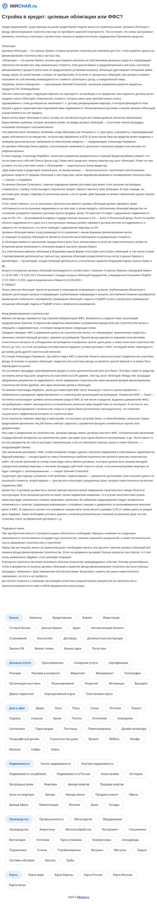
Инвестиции (111, 617)
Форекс (87, 617)
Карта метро (17, 885)
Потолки (115, 708)
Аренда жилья (75, 794)
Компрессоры (101, 840)
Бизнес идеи (72, 648)
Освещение (125, 718)
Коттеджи (135, 774)
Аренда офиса (18, 804)
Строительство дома (64, 739)
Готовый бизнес (20, 628)
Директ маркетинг (21, 694)
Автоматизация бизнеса (107, 628)
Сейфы (35, 749)
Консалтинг (45, 638)
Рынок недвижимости (56, 763)
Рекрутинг (91, 683)
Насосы (50, 860)
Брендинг (141, 683)
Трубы (70, 860)
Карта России (93, 874)
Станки (42, 850)
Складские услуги (86, 662)
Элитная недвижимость (97, 763)
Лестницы (70, 728)
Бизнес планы (44, 648)
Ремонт (137, 708)
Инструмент (110, 829)
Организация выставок (24, 683)
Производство (19, 819)
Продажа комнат (106, 794)
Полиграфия (132, 673)
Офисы (133, 794)
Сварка (142, 850)
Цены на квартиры (21, 794)
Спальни (37, 718)
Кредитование (62, 617)
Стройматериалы (69, 850)
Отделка (14, 718)
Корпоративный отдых (60, 694)
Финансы (35, 617)
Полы (76, 708)
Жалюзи (14, 749)
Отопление (99, 718)
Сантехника (17, 728)
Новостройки (110, 774)
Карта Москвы (122, 874)
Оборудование (112, 819)
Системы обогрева (21, 860)
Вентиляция (17, 840)
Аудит (77, 628)
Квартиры (50, 784)
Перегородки (44, 728)
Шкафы (135, 739)
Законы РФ (16, 648)
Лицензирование (62, 683)
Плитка (77, 718)
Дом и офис (17, 708)
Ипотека (74, 804)
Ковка (55, 749)
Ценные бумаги (51, 628)
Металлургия (83, 819)
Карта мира (36, 874)
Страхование (18, 638)
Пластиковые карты (99, 694)
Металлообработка (78, 829)
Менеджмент (105, 673)
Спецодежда (130, 840)
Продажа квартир (112, 784)
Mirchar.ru (83, 897)
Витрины (97, 850)
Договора (70, 638)
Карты (13, 874)
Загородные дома (21, 784)
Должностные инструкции (105, 638)
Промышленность (51, 819)
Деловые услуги (20, 662)
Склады (114, 804)
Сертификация (118, 662)
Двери (40, 708)
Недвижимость (19, 763)
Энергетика (47, 829)
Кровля (93, 739)
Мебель (114, 739)
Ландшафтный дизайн (24, 739)
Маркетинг (78, 673)
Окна (58, 708)
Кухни (57, 718)
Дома (94, 804)
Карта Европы (64, 874)
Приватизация (48, 804)
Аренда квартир (78, 784)
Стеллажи (42, 840)
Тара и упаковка (71, 840)
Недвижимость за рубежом (27, 774)
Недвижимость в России (73, 774)
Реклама (15, 673)
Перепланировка (99, 728)
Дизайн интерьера (133, 728)
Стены (94, 708)
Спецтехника (137, 829)
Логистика (99, 648)
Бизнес (14, 617)
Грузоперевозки (52, 662)
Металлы (120, 850)
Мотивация (116, 683)
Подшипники (18, 850)
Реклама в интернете (45, 673)
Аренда (50, 794)
